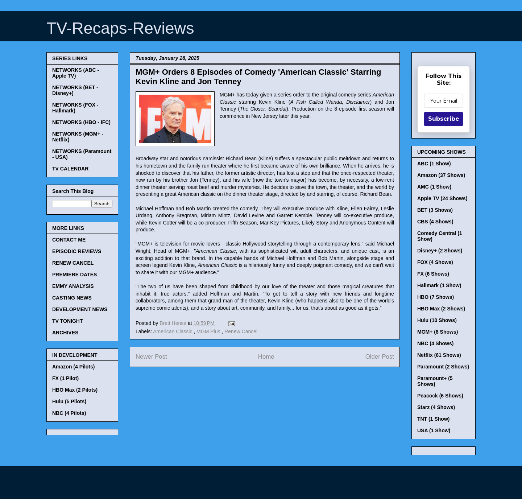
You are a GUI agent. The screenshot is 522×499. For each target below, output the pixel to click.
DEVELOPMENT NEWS (79, 309)
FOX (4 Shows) (435, 262)
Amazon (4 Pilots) (73, 367)
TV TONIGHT (67, 321)
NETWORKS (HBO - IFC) (81, 122)
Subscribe (443, 118)
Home (266, 356)
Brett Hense (174, 323)
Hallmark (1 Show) (439, 285)
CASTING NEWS (72, 298)
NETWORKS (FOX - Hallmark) (75, 108)
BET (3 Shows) (435, 210)
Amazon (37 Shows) (441, 175)
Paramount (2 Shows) (443, 367)
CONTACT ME (69, 240)
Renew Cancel (240, 331)
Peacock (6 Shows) (440, 396)
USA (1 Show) (433, 430)
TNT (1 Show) (433, 419)
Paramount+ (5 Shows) (435, 381)
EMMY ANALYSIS (73, 286)
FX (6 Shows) (433, 274)
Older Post (379, 356)
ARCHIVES (65, 332)
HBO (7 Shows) (435, 297)
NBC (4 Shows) (435, 343)
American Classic (173, 331)
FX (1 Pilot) (65, 378)
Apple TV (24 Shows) (442, 198)
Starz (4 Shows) (436, 407)
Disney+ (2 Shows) (439, 250)
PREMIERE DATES (74, 274)
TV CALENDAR (70, 169)
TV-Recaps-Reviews (120, 28)
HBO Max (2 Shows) (441, 309)
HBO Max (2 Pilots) (75, 390)
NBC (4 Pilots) (69, 413)
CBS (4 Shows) (435, 221)
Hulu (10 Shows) (437, 320)
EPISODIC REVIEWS (76, 251)
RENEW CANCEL (73, 263)
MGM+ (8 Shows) (437, 332)
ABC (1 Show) (434, 163)
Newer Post (151, 356)
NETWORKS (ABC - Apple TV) (75, 73)
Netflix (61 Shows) (439, 355)
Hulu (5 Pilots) (69, 401)
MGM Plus (208, 331)
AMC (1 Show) (434, 187)
